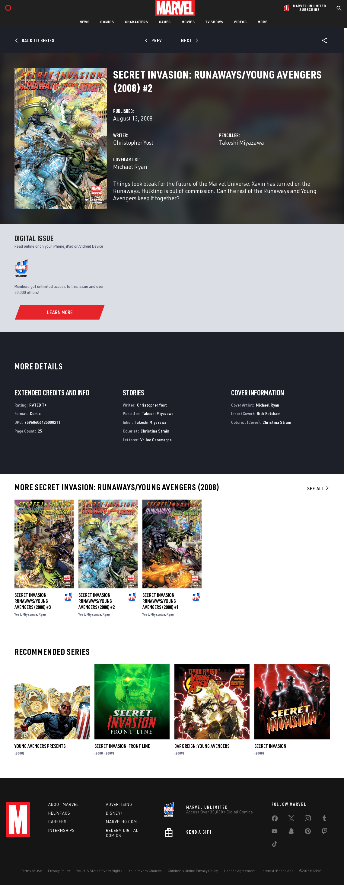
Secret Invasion (270, 746)
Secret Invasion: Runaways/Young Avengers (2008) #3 (32, 601)
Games (165, 22)
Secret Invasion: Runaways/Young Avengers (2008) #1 (160, 601)
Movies (188, 22)
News (85, 22)
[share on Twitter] (291, 819)
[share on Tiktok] (275, 845)
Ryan (42, 614)
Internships (61, 830)
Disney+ (114, 813)
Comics (107, 22)
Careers (57, 821)
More (263, 22)
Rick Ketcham (268, 413)
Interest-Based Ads (277, 870)
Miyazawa (30, 614)
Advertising (119, 804)
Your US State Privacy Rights (99, 870)
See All (318, 488)
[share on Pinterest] (308, 832)
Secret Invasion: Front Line (122, 746)
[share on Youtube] (275, 832)
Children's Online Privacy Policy (193, 870)
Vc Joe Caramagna (156, 439)
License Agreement (240, 870)
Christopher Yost (133, 142)
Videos (240, 22)
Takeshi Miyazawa (241, 142)
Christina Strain (155, 430)
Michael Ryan (130, 166)
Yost (17, 614)
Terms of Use (31, 870)
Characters (136, 22)
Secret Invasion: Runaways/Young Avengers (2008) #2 (96, 601)
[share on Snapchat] (291, 832)
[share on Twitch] (324, 832)
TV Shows (214, 22)
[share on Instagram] (308, 819)
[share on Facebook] (275, 820)
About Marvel (63, 804)
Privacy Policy (59, 870)
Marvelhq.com (121, 821)
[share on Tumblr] (324, 819)
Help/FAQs (59, 813)
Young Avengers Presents (39, 746)
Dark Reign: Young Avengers (201, 746)
